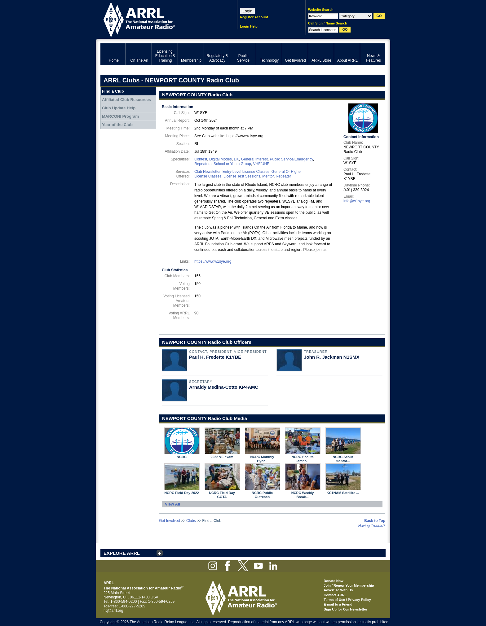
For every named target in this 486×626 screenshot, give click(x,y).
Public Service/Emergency (291, 159)
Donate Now (333, 581)
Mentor (268, 176)
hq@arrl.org (113, 610)
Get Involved (169, 521)
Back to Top (374, 521)
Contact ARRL (335, 595)
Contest (200, 159)
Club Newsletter (207, 171)
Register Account (254, 17)
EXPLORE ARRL (122, 553)
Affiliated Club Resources (126, 99)
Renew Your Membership (354, 585)
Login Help (249, 26)
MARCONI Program (120, 116)
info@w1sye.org (356, 201)
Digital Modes (220, 159)
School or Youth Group (232, 164)
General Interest (254, 159)
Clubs (191, 521)
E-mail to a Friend (338, 604)
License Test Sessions (241, 176)
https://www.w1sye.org (212, 261)
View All (172, 504)
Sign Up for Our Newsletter (345, 609)
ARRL (161, 19)
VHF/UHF (261, 164)
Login (247, 11)
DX (236, 159)
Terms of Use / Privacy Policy (347, 600)
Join (327, 585)
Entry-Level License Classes (246, 171)
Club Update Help (118, 108)
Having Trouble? (371, 525)
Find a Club (113, 91)
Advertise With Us (338, 590)
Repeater (283, 176)
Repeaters (202, 164)
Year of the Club (117, 124)
